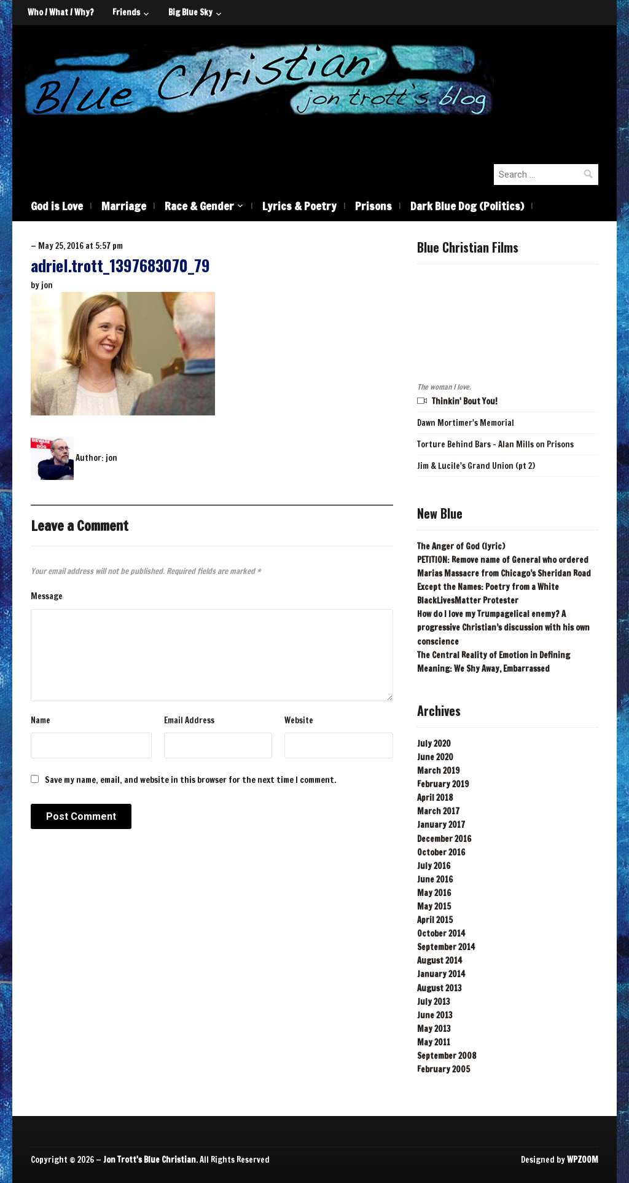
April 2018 (435, 797)
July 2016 (433, 865)
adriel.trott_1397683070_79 (120, 265)
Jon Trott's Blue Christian (149, 1159)
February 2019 (443, 784)
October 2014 (441, 933)
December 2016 (444, 838)
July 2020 (434, 743)
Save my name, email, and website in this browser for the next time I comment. (191, 780)
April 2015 (435, 920)
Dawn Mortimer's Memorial (465, 422)
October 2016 (441, 852)
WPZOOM (582, 1159)
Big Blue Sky (190, 12)
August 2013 (439, 988)
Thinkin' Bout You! (465, 401)
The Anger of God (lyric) (461, 546)
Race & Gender (199, 206)
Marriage (123, 206)
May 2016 (434, 892)
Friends (126, 12)
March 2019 (438, 770)
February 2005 (443, 1069)
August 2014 (439, 960)
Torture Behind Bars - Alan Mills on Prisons (495, 444)
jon (47, 285)
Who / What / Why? (61, 12)
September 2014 (446, 947)
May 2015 (434, 906)
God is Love (57, 206)
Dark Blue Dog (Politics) (467, 206)
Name (40, 720)
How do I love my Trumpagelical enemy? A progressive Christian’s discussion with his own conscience (503, 627)
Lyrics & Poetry (299, 206)
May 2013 (434, 1028)
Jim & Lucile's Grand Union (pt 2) (476, 465)
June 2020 (435, 757)
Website (298, 720)
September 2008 (446, 1055)
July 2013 (433, 1001)
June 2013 (435, 1015)
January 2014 (441, 974)
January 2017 (441, 824)
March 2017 (438, 811)
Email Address (189, 720)
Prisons (373, 206)
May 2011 (433, 1042)
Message (47, 596)
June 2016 (435, 879)
